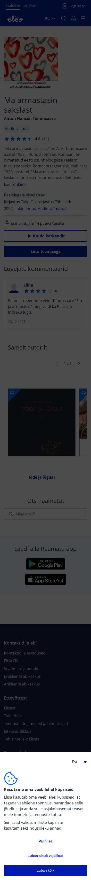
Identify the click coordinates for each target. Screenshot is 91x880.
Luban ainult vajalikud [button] (45, 856)
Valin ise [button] (45, 841)
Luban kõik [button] (46, 870)
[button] (77, 762)
